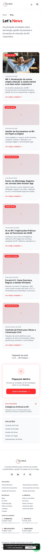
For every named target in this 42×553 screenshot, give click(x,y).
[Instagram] (12, 474)
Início (5, 15)
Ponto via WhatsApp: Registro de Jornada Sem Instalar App (19, 182)
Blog (3, 498)
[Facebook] (24, 474)
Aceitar (30, 547)
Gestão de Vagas (11, 436)
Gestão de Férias (11, 432)
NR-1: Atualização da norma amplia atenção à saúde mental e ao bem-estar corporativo (20, 81)
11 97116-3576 (26, 521)
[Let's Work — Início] (8, 4)
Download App (6, 503)
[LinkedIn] (18, 474)
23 (19, 358)
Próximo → (25, 358)
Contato (4, 511)
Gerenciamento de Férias (31, 488)
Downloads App (27, 506)
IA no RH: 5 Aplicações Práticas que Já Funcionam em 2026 (20, 232)
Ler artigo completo (13, 97)
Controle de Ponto (12, 425)
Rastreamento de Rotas (13, 439)
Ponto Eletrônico (7, 485)
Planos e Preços (7, 506)
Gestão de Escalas (12, 429)
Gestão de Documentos (9, 488)
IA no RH (4, 501)
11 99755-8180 (27, 531)
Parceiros (25, 501)
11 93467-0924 (7, 521)
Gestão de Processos (9, 491)
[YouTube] (30, 474)
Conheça (5, 508)
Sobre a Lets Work (28, 498)
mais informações (17, 547)
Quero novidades (21, 391)
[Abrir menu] (37, 4)
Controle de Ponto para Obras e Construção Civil (20, 331)
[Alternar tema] (31, 4)
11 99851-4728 (6, 531)
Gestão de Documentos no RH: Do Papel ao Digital (20, 133)
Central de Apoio (27, 508)
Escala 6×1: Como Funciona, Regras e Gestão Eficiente (18, 282)
